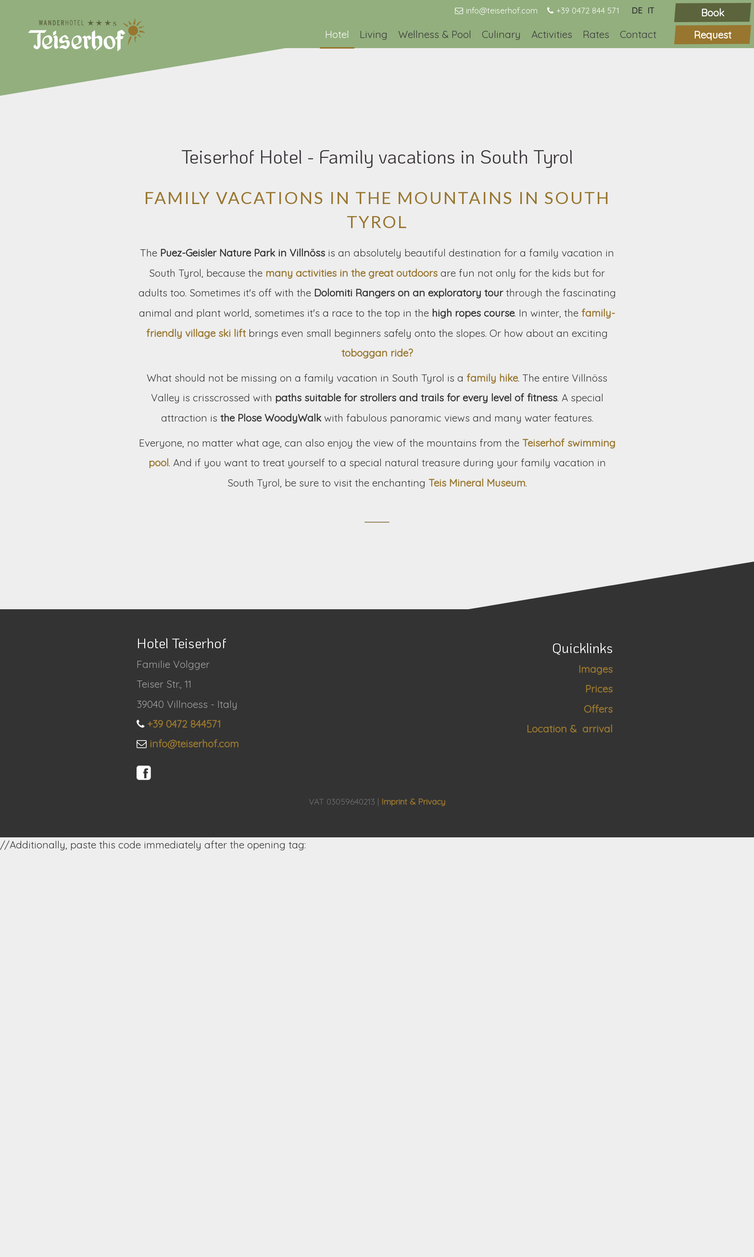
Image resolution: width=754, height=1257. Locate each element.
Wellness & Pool (434, 34)
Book (712, 12)
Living (374, 34)
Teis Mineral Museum (477, 764)
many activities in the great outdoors (351, 555)
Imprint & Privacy (413, 1206)
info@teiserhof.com (502, 10)
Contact (638, 34)
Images (595, 1073)
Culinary (501, 34)
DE (636, 10)
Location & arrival (570, 1133)
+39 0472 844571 (184, 1128)
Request (712, 34)
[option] (377, 211)
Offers (598, 1113)
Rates (596, 34)
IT (650, 10)
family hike (492, 660)
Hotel (337, 34)
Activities (551, 34)
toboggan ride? (377, 634)
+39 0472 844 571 (587, 10)
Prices (599, 1093)
